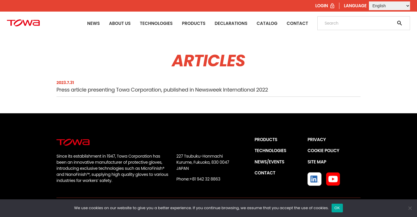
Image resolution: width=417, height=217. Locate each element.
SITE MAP (317, 162)
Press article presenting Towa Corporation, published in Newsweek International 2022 (162, 89)
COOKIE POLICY (323, 150)
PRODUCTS (266, 139)
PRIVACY (317, 139)
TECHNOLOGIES (270, 150)
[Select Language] (389, 5)
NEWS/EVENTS (269, 162)
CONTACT (265, 173)
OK (337, 208)
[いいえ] (410, 208)
